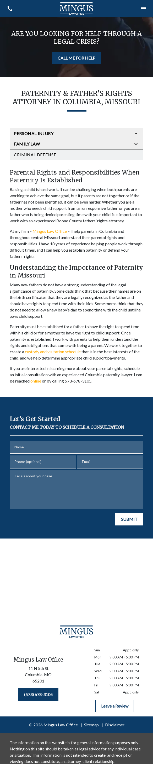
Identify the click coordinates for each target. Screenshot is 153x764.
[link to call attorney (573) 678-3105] (10, 8)
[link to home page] (76, 8)
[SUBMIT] (129, 519)
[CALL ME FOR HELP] (76, 58)
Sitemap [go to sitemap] (91, 724)
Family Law (27, 143)
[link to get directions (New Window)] (38, 675)
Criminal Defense (35, 154)
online (35, 380)
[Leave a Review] (114, 706)
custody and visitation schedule (53, 351)
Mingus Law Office (49, 231)
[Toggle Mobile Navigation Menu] (143, 8)
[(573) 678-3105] (38, 694)
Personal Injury (34, 133)
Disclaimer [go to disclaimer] (114, 724)
